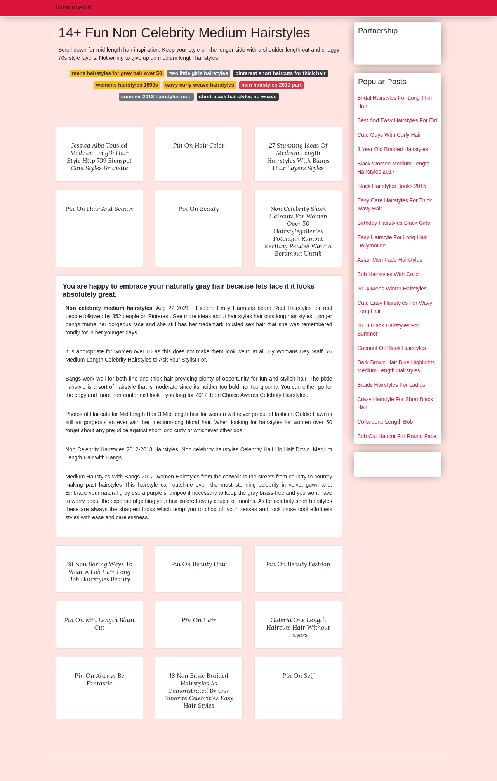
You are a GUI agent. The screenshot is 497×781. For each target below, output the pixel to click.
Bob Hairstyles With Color (388, 274)
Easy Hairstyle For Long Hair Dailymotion (392, 241)
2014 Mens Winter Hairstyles (392, 288)
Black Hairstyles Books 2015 (391, 186)
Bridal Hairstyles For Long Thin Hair (394, 102)
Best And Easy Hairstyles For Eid (397, 120)
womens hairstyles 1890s (127, 85)
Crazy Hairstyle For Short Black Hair (395, 403)
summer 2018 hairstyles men (156, 96)
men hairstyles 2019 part (271, 85)
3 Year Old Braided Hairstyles (392, 149)
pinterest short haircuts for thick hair (280, 73)
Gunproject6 (74, 7)
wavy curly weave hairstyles (199, 85)
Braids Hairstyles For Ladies (391, 385)
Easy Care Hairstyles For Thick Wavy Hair (394, 204)
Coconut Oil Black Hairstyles (391, 348)
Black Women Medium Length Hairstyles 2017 (393, 167)
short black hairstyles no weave (237, 96)
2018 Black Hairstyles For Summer (388, 329)
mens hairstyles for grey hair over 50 (117, 73)
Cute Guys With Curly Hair (389, 135)
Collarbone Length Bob (385, 422)
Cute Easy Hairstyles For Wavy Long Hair (394, 307)
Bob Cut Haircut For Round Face (396, 436)
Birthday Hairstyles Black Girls (393, 223)
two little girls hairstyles (198, 73)
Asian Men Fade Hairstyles (389, 260)
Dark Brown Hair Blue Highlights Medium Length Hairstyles (396, 366)
